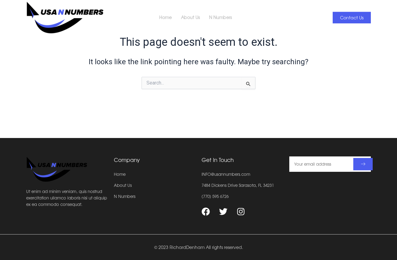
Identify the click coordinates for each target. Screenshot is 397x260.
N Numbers (223, 12)
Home (165, 12)
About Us (190, 12)
